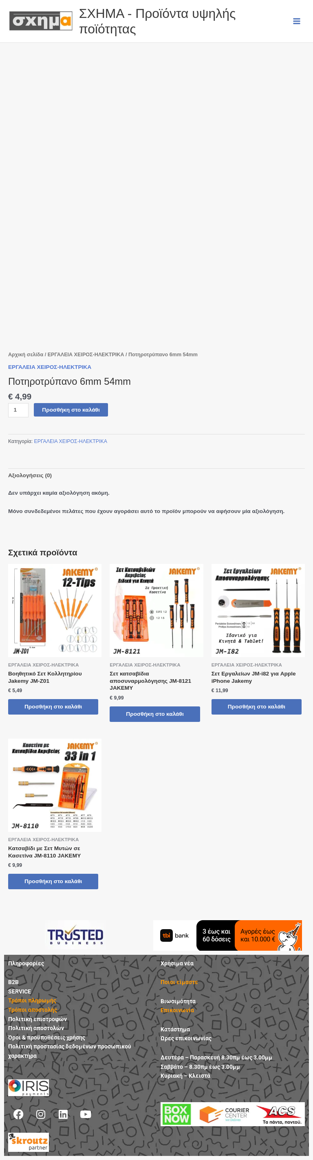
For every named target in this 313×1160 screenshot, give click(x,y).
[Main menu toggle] (297, 21)
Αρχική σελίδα (25, 354)
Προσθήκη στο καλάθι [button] (53, 707)
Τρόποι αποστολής (32, 1010)
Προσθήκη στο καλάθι (70, 410)
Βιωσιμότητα (178, 1001)
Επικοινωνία (177, 1010)
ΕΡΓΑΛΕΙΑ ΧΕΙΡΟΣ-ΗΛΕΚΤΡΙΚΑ (86, 354)
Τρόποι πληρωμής (32, 1000)
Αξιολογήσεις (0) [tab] (30, 475)
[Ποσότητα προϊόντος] (18, 410)
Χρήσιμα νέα (177, 963)
